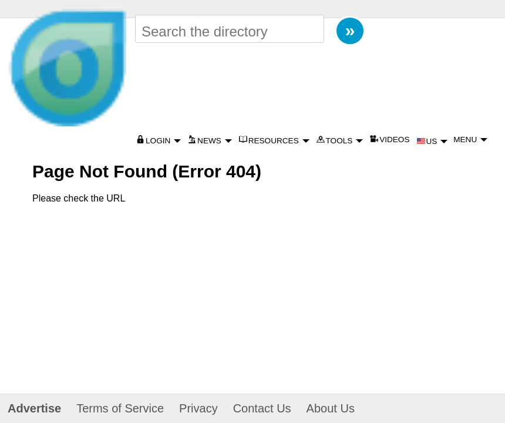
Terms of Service (120, 408)
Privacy (198, 408)
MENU (470, 139)
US (432, 141)
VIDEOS (389, 139)
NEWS (209, 140)
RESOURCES (273, 140)
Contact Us (262, 408)
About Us (331, 408)
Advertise (34, 408)
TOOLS (339, 140)
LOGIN (158, 140)
